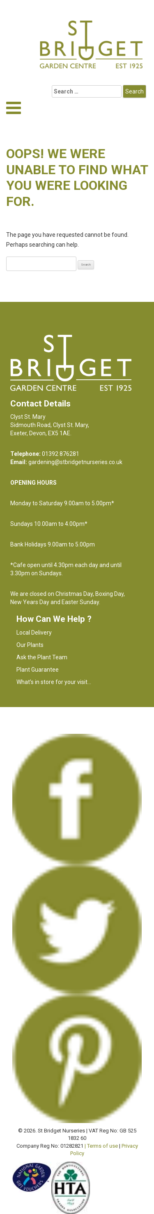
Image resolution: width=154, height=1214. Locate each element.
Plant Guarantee (37, 669)
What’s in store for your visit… (53, 682)
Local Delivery (34, 632)
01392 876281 (60, 454)
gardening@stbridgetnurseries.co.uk (75, 462)
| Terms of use (101, 1146)
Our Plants (30, 645)
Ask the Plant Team (41, 657)
